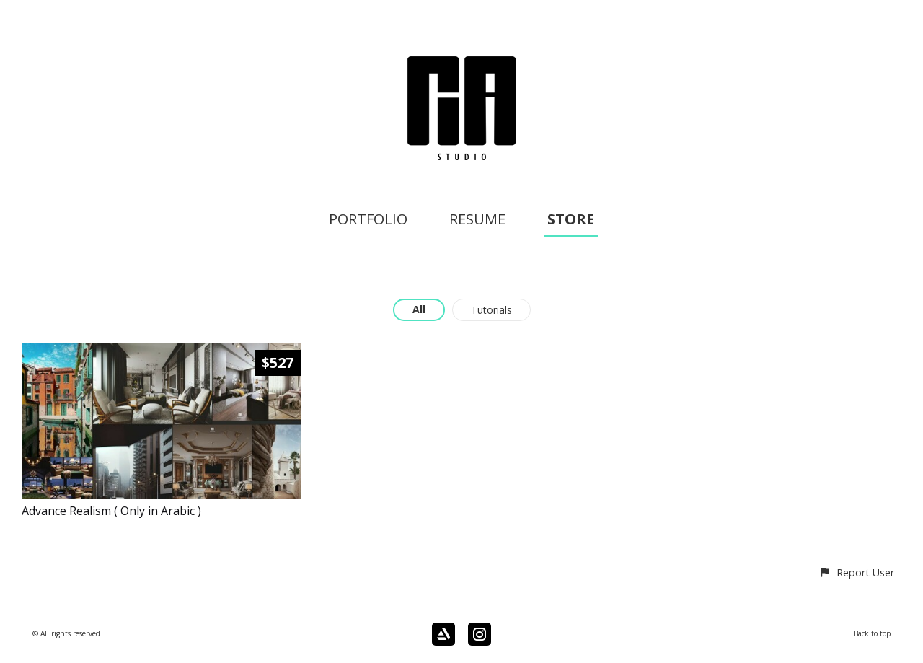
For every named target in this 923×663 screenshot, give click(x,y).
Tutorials (491, 310)
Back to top (872, 633)
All (418, 309)
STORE (570, 219)
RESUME (477, 219)
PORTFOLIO (368, 219)
